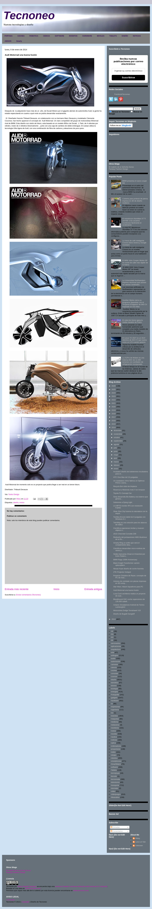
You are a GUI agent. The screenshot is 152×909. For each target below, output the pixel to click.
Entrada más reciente (16, 589)
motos (21, 502)
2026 (114, 386)
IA (112, 704)
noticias (114, 740)
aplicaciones (116, 646)
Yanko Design (13, 494)
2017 (114, 417)
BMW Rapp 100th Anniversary (125, 560)
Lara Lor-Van (140, 842)
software (114, 767)
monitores (115, 728)
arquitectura (116, 649)
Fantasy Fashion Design (118, 169)
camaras (114, 664)
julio (115, 448)
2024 (114, 393)
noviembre (118, 434)
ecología (114, 689)
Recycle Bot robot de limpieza (125, 486)
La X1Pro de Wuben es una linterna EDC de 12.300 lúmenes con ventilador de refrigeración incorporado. (133, 361)
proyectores (115, 749)
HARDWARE (87, 36)
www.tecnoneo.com (33, 888)
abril (115, 458)
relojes (113, 755)
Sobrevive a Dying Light (122, 502)
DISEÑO (125, 36)
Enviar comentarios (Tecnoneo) (28, 595)
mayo (116, 455)
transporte (115, 785)
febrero (116, 465)
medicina (114, 722)
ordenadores (116, 746)
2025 (114, 389)
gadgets (114, 698)
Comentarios (117, 831)
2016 (114, 421)
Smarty (19, 41)
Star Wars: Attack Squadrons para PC (128, 587)
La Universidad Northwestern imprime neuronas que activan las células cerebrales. (134, 282)
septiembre (118, 441)
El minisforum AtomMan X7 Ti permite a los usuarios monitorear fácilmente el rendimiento (134, 222)
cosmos (114, 676)
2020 (114, 407)
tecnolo (114, 776)
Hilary (137, 838)
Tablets (114, 770)
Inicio (56, 589)
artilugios (114, 655)
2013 (114, 619)
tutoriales (114, 788)
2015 (114, 424)
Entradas (115, 827)
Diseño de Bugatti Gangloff (123, 614)
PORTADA (8, 36)
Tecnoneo (29, 15)
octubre (117, 437)
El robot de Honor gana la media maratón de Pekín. (132, 321)
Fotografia (115, 695)
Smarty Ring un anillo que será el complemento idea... (126, 544)
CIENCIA (46, 36)
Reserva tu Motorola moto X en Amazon (129, 490)
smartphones (116, 761)
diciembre (117, 430)
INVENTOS (73, 36)
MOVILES (100, 36)
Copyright (25, 902)
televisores (115, 782)
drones (114, 686)
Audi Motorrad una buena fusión (126, 590)
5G (112, 634)
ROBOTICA (33, 36)
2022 (114, 400)
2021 (114, 403)
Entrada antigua (93, 589)
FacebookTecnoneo (122, 94)
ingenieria (115, 710)
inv (112, 713)
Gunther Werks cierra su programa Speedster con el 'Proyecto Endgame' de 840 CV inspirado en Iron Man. (134, 303)
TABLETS (113, 36)
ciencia (114, 667)
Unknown (139, 845)
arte (112, 652)
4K (112, 631)
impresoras (115, 707)
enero (116, 469)
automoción (115, 661)
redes (113, 752)
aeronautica (115, 643)
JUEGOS (8, 41)
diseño (15, 502)
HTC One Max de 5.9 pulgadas (125, 477)
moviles (114, 734)
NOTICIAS (137, 36)
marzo (116, 462)
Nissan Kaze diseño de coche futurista (128, 569)
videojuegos (116, 794)
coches (114, 670)
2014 (114, 427)
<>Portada (10, 900)
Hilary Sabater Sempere (26, 886)
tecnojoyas (115, 773)
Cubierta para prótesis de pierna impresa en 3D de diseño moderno (135, 201)
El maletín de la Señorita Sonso (121, 167)
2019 (114, 410)
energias (114, 692)
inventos (114, 716)
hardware (114, 701)
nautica (114, 737)
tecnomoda (115, 779)
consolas (114, 673)
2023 (114, 396)
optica (113, 743)
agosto (116, 444)
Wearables (115, 797)
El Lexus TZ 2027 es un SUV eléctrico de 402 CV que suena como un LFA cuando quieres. (134, 340)
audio (113, 658)
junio (115, 451)
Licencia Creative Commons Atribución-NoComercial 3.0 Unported (81, 886)
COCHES (20, 36)
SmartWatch (116, 764)
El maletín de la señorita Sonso (18, 870)
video (113, 791)
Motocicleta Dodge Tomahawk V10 (127, 610)
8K (112, 640)
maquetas (115, 719)
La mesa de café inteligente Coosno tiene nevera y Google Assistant (134, 243)
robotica (114, 758)
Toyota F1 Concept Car (122, 493)
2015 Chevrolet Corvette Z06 (124, 534)
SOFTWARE (59, 36)
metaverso (115, 725)
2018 (114, 414)
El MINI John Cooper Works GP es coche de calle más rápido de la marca (135, 262)
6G (112, 637)
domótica (114, 683)
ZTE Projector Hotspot (122, 572)
